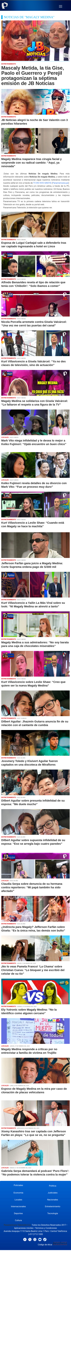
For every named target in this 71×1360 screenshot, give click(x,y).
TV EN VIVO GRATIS (42, 183)
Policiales (18, 1185)
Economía (18, 1192)
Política (52, 1185)
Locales (18, 1199)
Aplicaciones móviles (23, 1228)
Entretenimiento (52, 1206)
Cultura (18, 1220)
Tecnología (52, 1213)
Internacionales (18, 1206)
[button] (60, 6)
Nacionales (52, 1199)
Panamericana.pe (60, 183)
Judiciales (53, 1192)
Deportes (18, 1213)
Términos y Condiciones (46, 1228)
